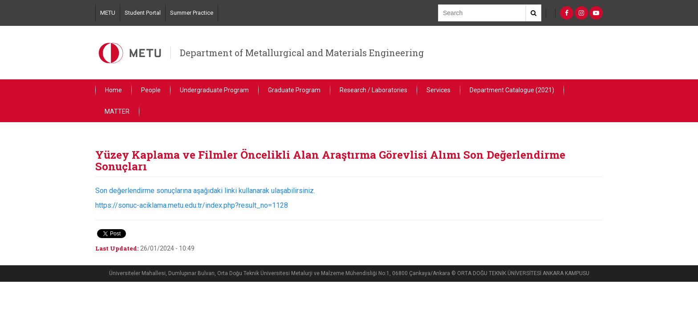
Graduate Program (294, 90)
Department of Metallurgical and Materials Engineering (302, 52)
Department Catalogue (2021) (512, 90)
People (151, 90)
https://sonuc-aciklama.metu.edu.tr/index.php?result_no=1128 (191, 205)
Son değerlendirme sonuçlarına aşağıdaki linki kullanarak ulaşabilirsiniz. (206, 190)
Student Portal (143, 12)
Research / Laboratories (373, 90)
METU (107, 12)
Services (438, 90)
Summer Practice (191, 12)
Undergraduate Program (214, 90)
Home (113, 90)
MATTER (117, 111)
